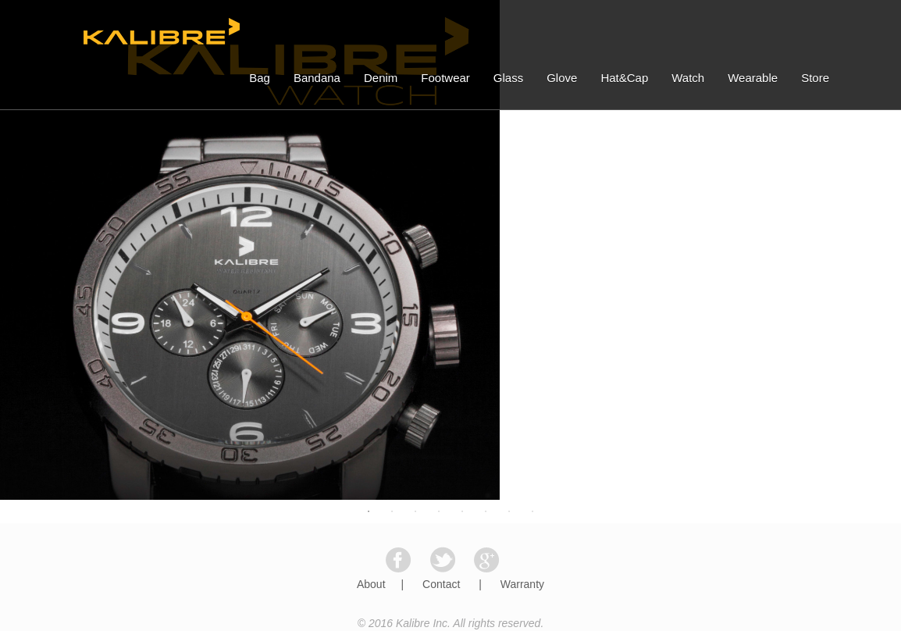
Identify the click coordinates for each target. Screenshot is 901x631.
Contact (441, 584)
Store (815, 77)
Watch (687, 77)
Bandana (317, 77)
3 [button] (415, 511)
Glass (508, 77)
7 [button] (509, 511)
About (371, 584)
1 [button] (368, 511)
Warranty (522, 584)
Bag (259, 77)
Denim (380, 77)
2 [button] (392, 511)
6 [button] (485, 511)
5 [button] (462, 511)
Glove (562, 77)
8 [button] (532, 511)
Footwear (445, 77)
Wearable (753, 77)
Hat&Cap (624, 77)
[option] (450, 250)
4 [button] (439, 511)
